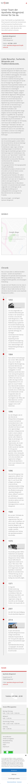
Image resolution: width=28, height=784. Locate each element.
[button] (26, 755)
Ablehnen (14, 774)
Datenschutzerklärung (11, 782)
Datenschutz (6, 742)
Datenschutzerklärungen (16, 239)
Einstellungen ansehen (14, 778)
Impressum (19, 782)
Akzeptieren (14, 770)
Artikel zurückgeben (8, 738)
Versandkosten (7, 736)
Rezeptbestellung (7, 740)
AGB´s (4, 744)
